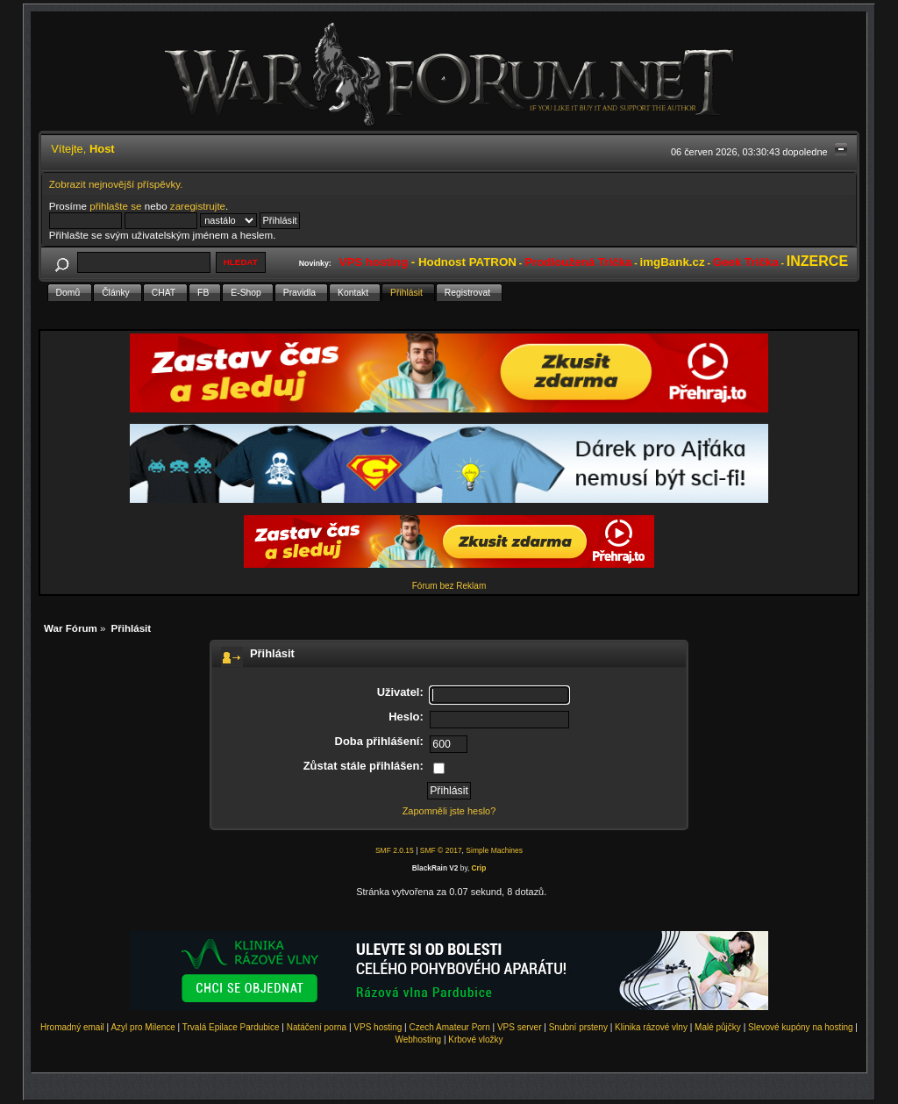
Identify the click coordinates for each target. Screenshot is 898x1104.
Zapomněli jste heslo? (449, 811)
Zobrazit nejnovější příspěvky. (116, 184)
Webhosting (418, 1039)
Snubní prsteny (578, 1027)
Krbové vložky (475, 1039)
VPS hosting (377, 1027)
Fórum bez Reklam (449, 586)
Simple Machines (494, 850)
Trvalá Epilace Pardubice (231, 1027)
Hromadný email (72, 1027)
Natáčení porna (316, 1027)
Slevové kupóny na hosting (800, 1027)
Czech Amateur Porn (450, 1027)
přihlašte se (115, 205)
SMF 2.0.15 (394, 850)
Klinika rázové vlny (651, 1027)
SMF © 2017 (441, 850)
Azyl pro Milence (142, 1027)
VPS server (519, 1027)
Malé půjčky (718, 1027)
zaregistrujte (197, 205)
